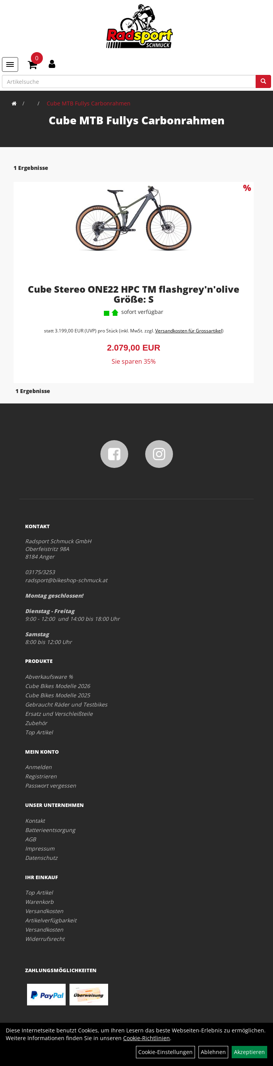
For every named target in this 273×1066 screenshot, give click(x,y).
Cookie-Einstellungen (165, 1052)
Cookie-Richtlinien (146, 1038)
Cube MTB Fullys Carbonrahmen (89, 103)
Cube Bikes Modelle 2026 (57, 686)
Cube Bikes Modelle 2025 (57, 695)
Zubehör (36, 723)
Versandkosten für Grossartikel (188, 330)
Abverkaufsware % (49, 676)
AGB (30, 839)
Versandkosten (44, 911)
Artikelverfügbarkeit (50, 920)
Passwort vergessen (50, 785)
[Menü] (10, 64)
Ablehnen (213, 1052)
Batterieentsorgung (50, 830)
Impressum (39, 848)
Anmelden (38, 767)
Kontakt (35, 820)
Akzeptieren (249, 1052)
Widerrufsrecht (44, 938)
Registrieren (41, 776)
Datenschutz (41, 857)
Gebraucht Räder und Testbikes (66, 704)
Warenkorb (39, 901)
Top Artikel (39, 732)
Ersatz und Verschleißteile (59, 713)
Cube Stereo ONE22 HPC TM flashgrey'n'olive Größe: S (133, 294)
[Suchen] (263, 81)
